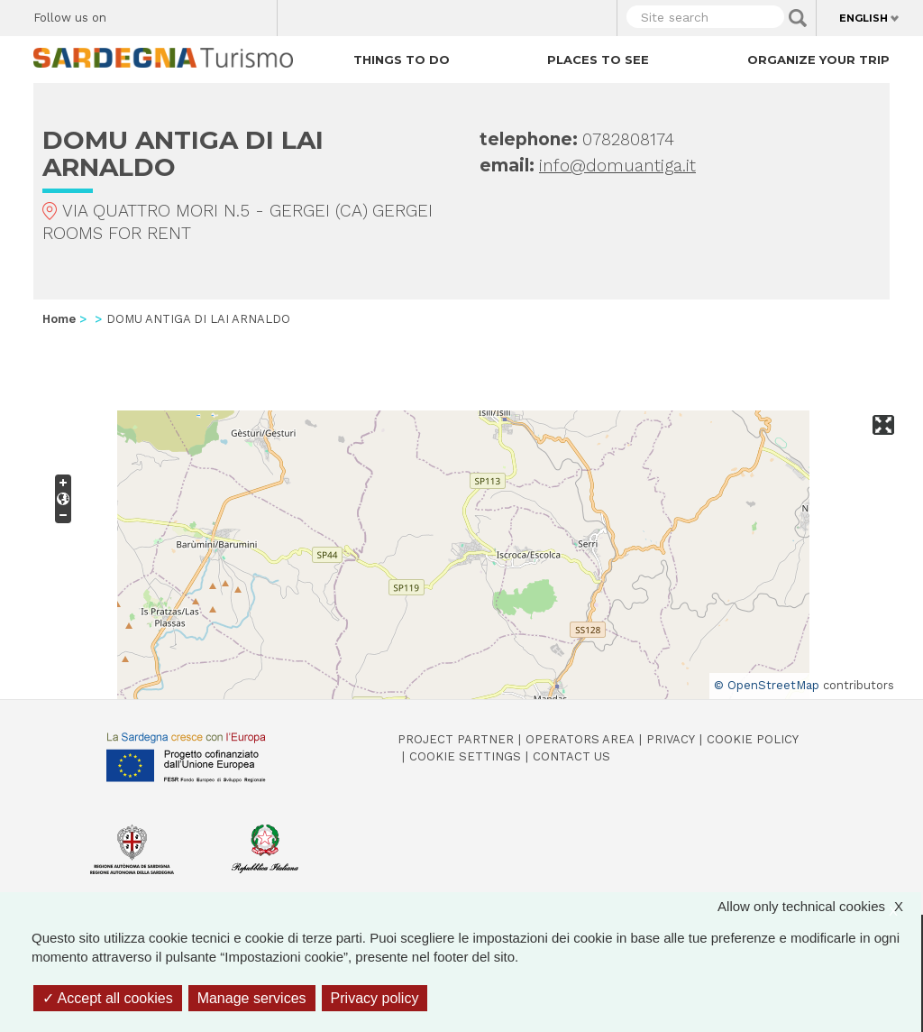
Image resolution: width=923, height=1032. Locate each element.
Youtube (256, 13)
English (863, 18)
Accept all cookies (107, 998)
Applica (798, 18)
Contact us (571, 756)
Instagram (193, 13)
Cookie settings (465, 756)
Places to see (598, 59)
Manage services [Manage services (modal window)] (251, 998)
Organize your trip (818, 59)
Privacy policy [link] (375, 998)
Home (59, 319)
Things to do (401, 59)
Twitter (162, 13)
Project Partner (456, 739)
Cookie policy (753, 739)
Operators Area (580, 739)
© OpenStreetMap (766, 685)
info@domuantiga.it (617, 165)
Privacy (670, 739)
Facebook (130, 13)
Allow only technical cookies (819, 906)
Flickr (225, 13)
